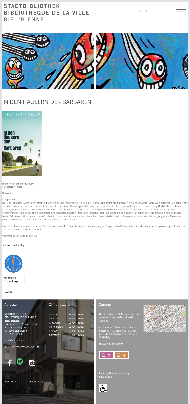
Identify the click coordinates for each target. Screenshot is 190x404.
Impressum (10, 381)
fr (141, 11)
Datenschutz (36, 381)
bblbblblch (15, 340)
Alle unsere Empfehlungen (12, 279)
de (146, 11)
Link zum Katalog (15, 245)
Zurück (9, 291)
